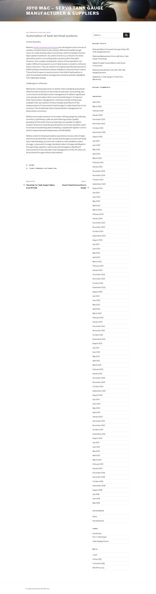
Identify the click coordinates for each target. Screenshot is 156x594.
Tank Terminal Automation (43, 168)
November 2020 (99, 382)
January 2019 (97, 468)
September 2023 (99, 236)
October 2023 (98, 231)
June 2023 (96, 249)
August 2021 (97, 343)
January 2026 (98, 115)
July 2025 (96, 141)
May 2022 (96, 305)
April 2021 (96, 361)
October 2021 (98, 335)
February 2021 (98, 369)
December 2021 (99, 326)
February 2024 (98, 214)
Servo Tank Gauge (100, 537)
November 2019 (99, 425)
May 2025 (96, 150)
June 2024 (96, 197)
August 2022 (97, 292)
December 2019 (99, 421)
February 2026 (98, 111)
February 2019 (98, 464)
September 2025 (99, 132)
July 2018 (96, 494)
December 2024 (99, 171)
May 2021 (96, 356)
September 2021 (99, 339)
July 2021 (96, 348)
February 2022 (98, 318)
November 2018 (99, 477)
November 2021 (99, 330)
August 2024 (98, 188)
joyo (48, 32)
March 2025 (97, 158)
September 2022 (99, 287)
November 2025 (99, 124)
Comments (99, 563)
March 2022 (97, 313)
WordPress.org (98, 568)
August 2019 (97, 438)
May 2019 (96, 451)
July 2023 (96, 244)
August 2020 (98, 395)
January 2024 (98, 218)
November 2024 (99, 175)
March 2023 (97, 262)
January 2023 (97, 270)
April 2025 (96, 154)
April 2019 (96, 455)
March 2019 (97, 460)
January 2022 (97, 322)
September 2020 (99, 391)
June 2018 (96, 498)
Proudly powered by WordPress (37, 589)
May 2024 (96, 201)
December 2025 (99, 119)
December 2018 (99, 473)
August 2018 (97, 490)
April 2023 (96, 257)
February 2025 (98, 162)
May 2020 (96, 408)
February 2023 (98, 266)
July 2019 (96, 442)
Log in (95, 555)
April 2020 (96, 412)
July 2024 (96, 193)
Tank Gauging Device (101, 541)
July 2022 (96, 296)
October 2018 (98, 481)
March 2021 (97, 365)
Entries (97, 559)
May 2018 (96, 503)
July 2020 (96, 399)
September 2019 (99, 434)
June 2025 (96, 145)
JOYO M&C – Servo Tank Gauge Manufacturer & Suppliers (65, 11)
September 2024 (99, 184)
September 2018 (99, 486)
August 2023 (97, 240)
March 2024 (97, 210)
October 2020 (98, 386)
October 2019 (98, 430)
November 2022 (99, 279)
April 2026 (96, 102)
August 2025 (98, 137)
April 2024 (96, 206)
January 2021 (97, 374)
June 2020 (96, 404)
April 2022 (96, 309)
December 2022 (99, 274)
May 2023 (96, 253)
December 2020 (99, 378)
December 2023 (99, 223)
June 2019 (96, 447)
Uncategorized (98, 521)
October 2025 (98, 128)
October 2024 (98, 180)
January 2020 (98, 417)
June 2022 (96, 300)
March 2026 (97, 106)
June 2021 (96, 352)
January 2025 (98, 167)
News (31, 165)
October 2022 (98, 283)
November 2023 (99, 227)
